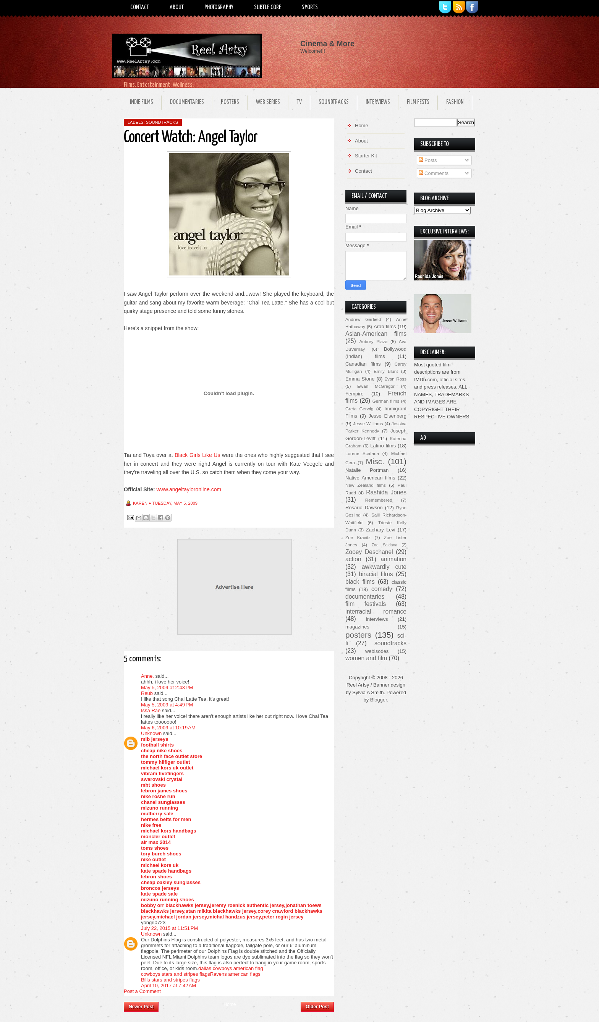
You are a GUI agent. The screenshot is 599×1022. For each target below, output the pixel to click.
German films (386, 400)
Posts (428, 160)
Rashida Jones (386, 492)
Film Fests (418, 102)
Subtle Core (267, 7)
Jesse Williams (368, 423)
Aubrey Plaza (373, 341)
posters (358, 634)
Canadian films (363, 364)
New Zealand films (365, 485)
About (177, 7)
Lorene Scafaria (362, 453)
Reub (147, 693)
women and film (366, 658)
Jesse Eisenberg (387, 416)
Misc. (375, 461)
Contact (139, 7)
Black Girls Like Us (197, 455)
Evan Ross (395, 378)
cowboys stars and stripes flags (175, 974)
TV (299, 102)
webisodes (377, 651)
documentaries (364, 596)
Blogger (378, 700)
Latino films (383, 446)
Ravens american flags (235, 974)
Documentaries (187, 102)
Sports (310, 7)
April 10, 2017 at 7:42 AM (168, 985)
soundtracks (162, 122)
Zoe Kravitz (358, 537)
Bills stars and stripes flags (170, 980)
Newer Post (141, 1006)
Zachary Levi (380, 530)
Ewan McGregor (376, 386)
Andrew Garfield (363, 319)
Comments (433, 173)
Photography (218, 7)
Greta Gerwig (359, 408)
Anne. (147, 676)
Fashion (455, 102)
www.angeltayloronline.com (189, 489)
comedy (381, 589)
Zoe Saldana (384, 545)
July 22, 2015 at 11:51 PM (169, 928)
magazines (357, 627)
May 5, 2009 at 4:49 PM (167, 705)
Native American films (370, 478)
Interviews (378, 102)
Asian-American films (375, 333)
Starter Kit (366, 156)
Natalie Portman (367, 470)
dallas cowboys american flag (230, 968)
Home (229, 1004)
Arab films (385, 326)
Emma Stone (359, 379)
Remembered (378, 499)
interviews (377, 619)
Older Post (317, 1006)
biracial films (376, 574)
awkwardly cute (384, 567)
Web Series (268, 102)
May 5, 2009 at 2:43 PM (167, 687)
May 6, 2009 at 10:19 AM (168, 727)
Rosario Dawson (364, 507)
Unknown (151, 733)
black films (360, 581)
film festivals (365, 604)
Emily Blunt (386, 371)
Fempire (354, 394)
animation (393, 559)
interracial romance (375, 611)
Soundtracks (334, 102)
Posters (230, 102)
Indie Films (141, 102)
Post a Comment (142, 991)
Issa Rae (150, 710)
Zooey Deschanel (369, 552)
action (353, 559)
